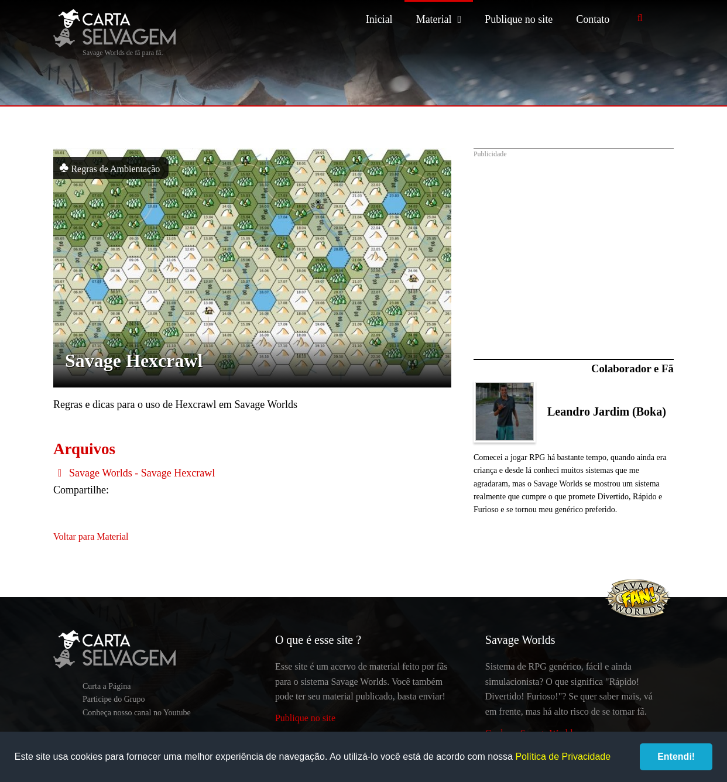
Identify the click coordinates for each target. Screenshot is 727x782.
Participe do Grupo (114, 699)
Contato (592, 19)
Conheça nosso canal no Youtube (137, 712)
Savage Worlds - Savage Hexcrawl (134, 473)
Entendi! (676, 757)
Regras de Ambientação (109, 167)
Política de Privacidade (563, 757)
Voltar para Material (91, 536)
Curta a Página (107, 686)
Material (434, 19)
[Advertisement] (574, 248)
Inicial (379, 19)
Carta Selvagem (114, 28)
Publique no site (519, 19)
